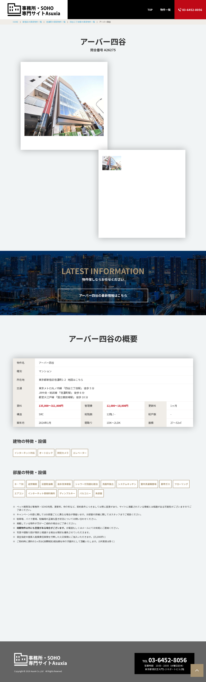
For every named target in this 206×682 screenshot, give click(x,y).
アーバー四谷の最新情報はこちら (103, 295)
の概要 (103, 338)
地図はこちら (75, 380)
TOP (150, 10)
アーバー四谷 (103, 41)
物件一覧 (165, 10)
